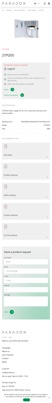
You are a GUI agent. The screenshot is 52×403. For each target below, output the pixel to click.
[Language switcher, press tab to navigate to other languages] (36, 3)
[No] (48, 397)
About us (5, 351)
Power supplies (32, 10)
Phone (6, 267)
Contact (5, 358)
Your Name (7, 257)
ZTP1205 (41, 10)
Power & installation (19, 10)
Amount (6, 285)
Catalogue (8, 10)
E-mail (6, 276)
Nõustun (26, 400)
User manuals (7, 355)
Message (7, 295)
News (4, 362)
